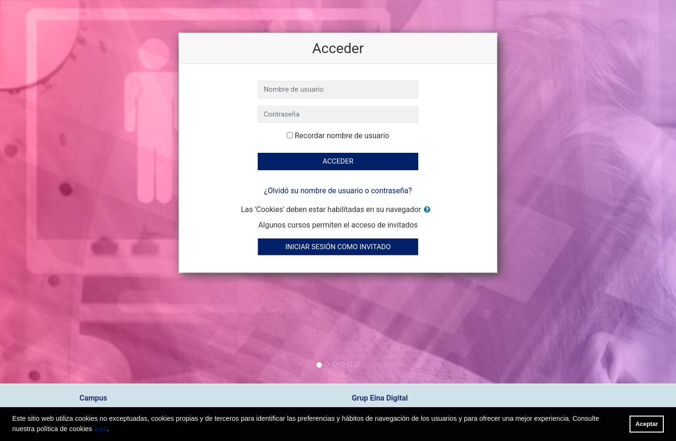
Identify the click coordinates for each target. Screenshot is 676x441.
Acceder (338, 161)
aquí (100, 429)
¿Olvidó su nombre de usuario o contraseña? (338, 190)
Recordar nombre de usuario (342, 135)
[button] (429, 210)
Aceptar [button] (647, 423)
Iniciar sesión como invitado (338, 247)
